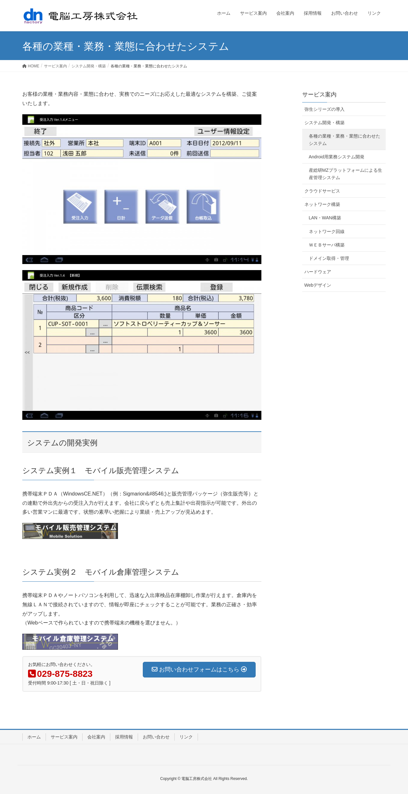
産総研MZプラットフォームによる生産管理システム (345, 174)
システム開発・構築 (324, 122)
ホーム (34, 736)
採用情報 (124, 736)
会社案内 (96, 736)
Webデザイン (318, 285)
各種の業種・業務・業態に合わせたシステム (344, 139)
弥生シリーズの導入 (324, 109)
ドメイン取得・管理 (329, 258)
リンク (186, 736)
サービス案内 (319, 94)
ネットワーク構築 (322, 204)
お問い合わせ (156, 736)
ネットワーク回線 (327, 231)
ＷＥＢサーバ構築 (327, 244)
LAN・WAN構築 (325, 217)
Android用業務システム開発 (336, 156)
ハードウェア (317, 271)
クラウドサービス (322, 190)
